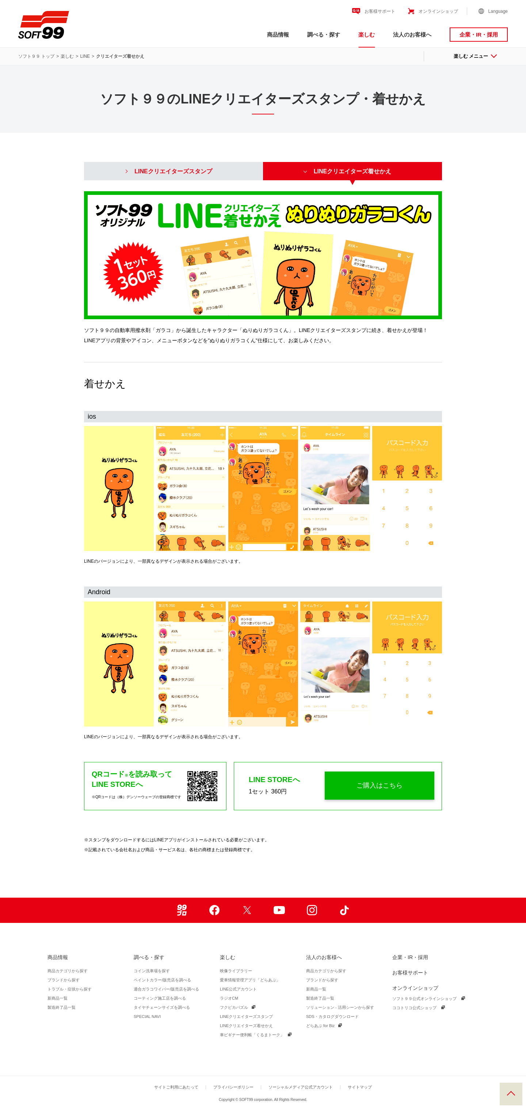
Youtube (279, 910)
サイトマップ (360, 1087)
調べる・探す (323, 34)
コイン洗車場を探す (152, 971)
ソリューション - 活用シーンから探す (340, 1007)
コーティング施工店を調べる (160, 998)
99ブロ (181, 910)
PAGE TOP (511, 1094)
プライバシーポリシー (233, 1087)
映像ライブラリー (236, 971)
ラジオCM (229, 998)
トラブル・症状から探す (69, 989)
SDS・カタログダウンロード (332, 1016)
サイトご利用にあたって (176, 1087)
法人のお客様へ (412, 34)
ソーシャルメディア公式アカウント (300, 1087)
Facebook (214, 910)
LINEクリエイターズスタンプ (246, 1016)
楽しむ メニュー (475, 56)
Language (498, 11)
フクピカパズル (234, 1007)
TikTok (344, 910)
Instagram (311, 910)
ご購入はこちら (380, 785)
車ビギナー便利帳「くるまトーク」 (252, 1035)
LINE (85, 56)
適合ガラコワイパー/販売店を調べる (166, 989)
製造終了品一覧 (61, 1007)
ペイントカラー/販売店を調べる (162, 980)
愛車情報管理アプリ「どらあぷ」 (250, 980)
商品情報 (278, 34)
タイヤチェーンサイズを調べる (162, 1007)
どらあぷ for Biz (320, 1025)
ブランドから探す (63, 980)
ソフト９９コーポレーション (43, 25)
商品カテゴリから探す (67, 971)
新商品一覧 (57, 998)
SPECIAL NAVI (147, 1016)
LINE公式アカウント (238, 989)
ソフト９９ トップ (36, 56)
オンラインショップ (438, 11)
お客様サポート (380, 11)
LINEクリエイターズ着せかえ (246, 1025)
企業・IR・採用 (479, 34)
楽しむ (366, 34)
